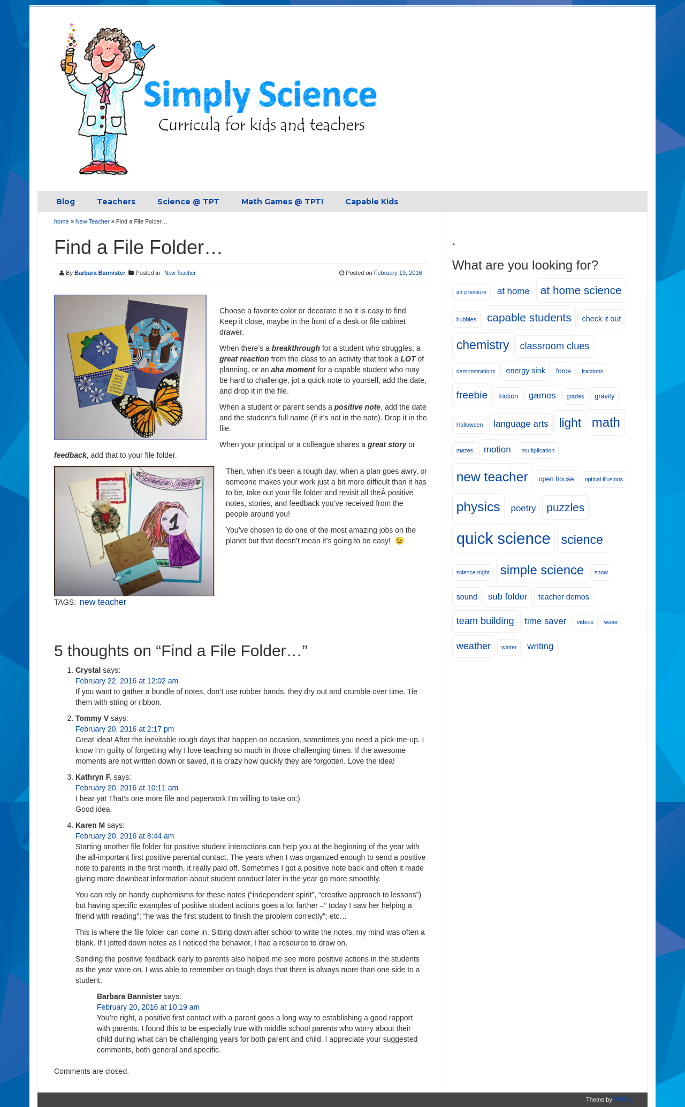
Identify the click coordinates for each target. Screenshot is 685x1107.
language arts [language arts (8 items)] (520, 424)
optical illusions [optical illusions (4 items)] (604, 479)
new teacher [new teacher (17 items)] (492, 477)
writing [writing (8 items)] (540, 646)
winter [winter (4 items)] (508, 647)
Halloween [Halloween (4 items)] (469, 424)
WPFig (622, 1099)
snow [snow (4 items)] (601, 572)
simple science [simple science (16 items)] (542, 570)
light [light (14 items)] (570, 422)
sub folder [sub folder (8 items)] (508, 596)
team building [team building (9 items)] (485, 621)
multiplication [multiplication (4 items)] (537, 450)
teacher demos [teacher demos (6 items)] (563, 597)
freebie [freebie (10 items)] (472, 395)
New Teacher (92, 221)
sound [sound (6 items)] (466, 597)
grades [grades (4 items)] (575, 396)
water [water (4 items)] (611, 622)
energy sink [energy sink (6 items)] (525, 370)
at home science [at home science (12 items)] (581, 290)
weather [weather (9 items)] (473, 646)
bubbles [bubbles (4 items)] (466, 319)
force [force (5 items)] (563, 371)
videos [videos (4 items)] (585, 622)
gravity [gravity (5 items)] (604, 396)
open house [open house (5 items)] (556, 479)
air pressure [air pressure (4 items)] (471, 292)
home (62, 221)
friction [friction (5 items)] (508, 396)
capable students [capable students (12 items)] (529, 317)
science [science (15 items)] (582, 540)
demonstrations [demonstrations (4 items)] (476, 371)
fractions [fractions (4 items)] (592, 371)
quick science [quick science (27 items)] (503, 538)
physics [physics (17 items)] (478, 506)
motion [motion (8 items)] (497, 449)
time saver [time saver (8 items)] (545, 621)
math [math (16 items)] (606, 422)
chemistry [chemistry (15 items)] (482, 345)
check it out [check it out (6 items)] (601, 318)
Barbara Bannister (99, 273)
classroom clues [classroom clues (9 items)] (554, 346)
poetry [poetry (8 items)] (523, 508)
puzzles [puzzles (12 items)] (565, 507)
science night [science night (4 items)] (473, 572)
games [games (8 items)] (542, 395)
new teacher (103, 601)
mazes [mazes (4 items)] (464, 450)
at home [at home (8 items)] (513, 291)
